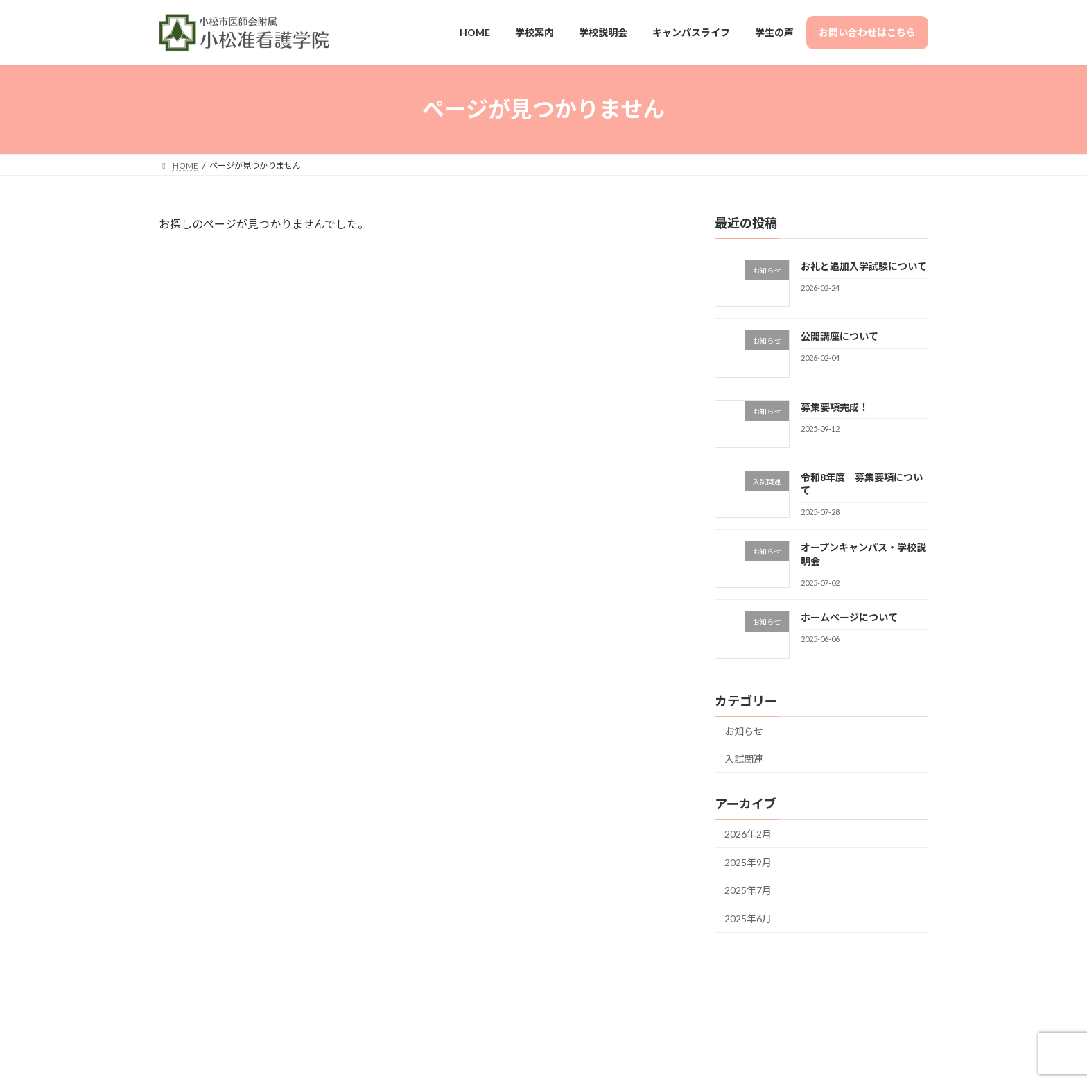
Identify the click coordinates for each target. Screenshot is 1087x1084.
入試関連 (743, 759)
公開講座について (839, 336)
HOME (185, 1022)
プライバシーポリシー (411, 1022)
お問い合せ (245, 1022)
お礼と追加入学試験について (864, 266)
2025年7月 (748, 890)
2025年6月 (748, 918)
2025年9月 (748, 861)
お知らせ (743, 730)
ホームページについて (849, 617)
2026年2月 (748, 834)
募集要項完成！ (835, 406)
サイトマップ (318, 1022)
